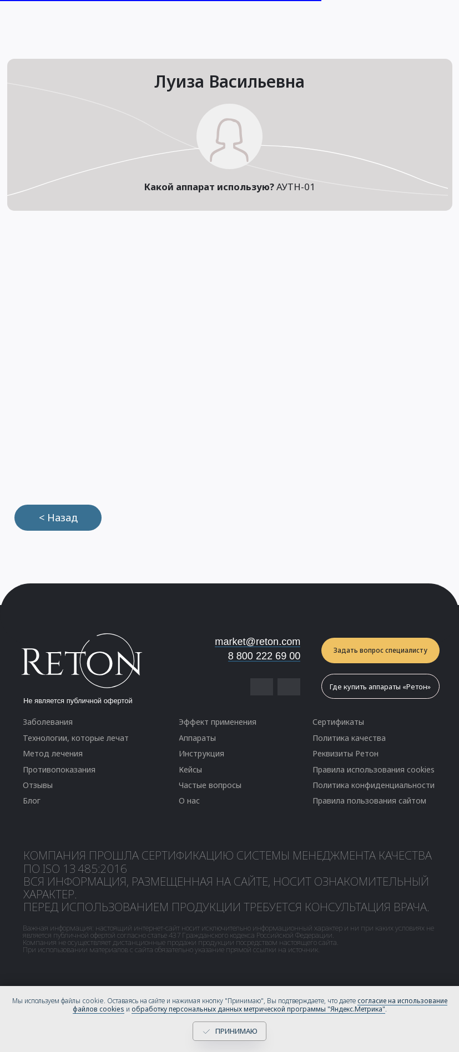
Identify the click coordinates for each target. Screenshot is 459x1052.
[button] (380, 650)
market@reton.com (257, 641)
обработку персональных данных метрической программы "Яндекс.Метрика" (258, 1009)
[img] (289, 686)
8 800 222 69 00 (264, 656)
